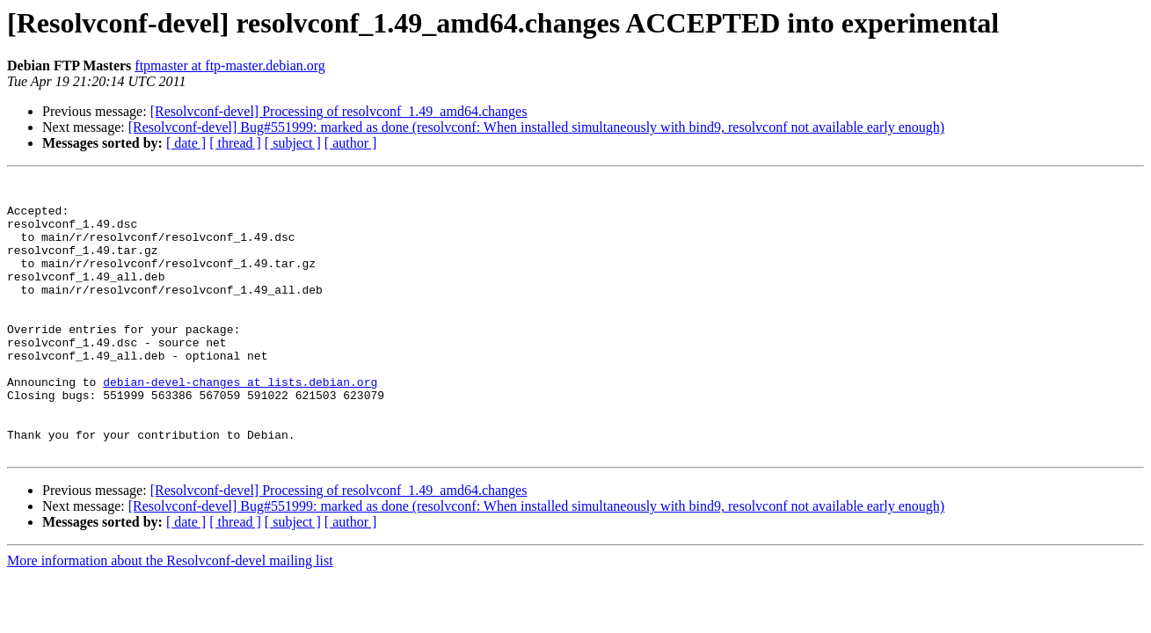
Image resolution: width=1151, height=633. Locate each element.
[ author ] (350, 142)
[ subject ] (293, 142)
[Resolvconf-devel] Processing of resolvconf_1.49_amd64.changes (339, 111)
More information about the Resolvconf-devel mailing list (170, 615)
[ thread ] (235, 142)
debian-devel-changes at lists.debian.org (240, 424)
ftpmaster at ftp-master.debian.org (230, 65)
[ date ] (186, 142)
